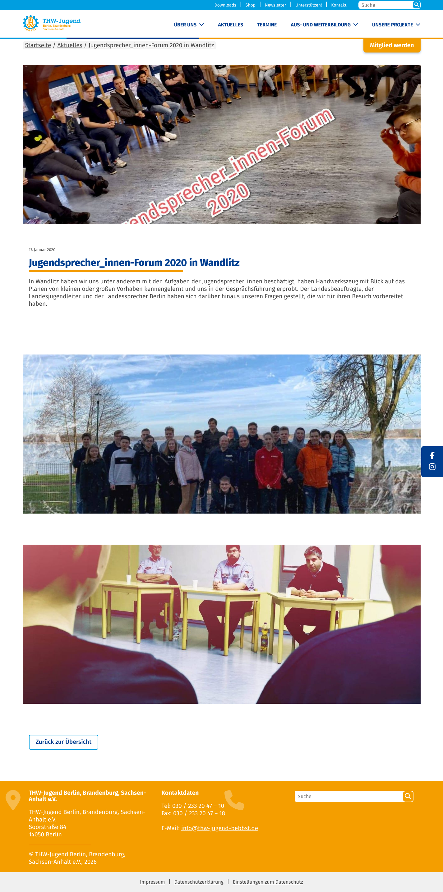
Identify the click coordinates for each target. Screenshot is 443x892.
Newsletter (275, 5)
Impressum (152, 882)
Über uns (185, 25)
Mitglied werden (392, 45)
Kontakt (338, 5)
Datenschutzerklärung (199, 882)
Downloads (225, 5)
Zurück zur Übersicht (64, 742)
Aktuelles (230, 25)
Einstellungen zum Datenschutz (268, 882)
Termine (267, 25)
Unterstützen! (308, 5)
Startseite (38, 45)
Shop (251, 5)
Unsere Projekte (392, 25)
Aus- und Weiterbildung (321, 25)
